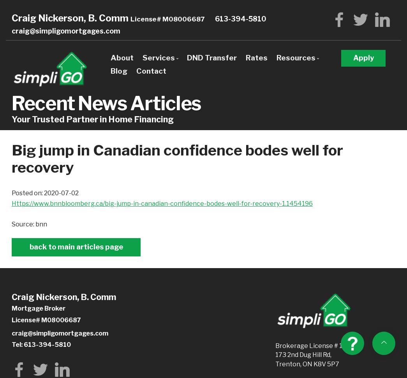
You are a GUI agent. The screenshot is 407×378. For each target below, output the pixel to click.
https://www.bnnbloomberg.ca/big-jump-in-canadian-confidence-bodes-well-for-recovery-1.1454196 (162, 203)
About (122, 57)
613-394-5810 (240, 19)
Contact (151, 71)
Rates (257, 57)
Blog (119, 71)
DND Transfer (212, 57)
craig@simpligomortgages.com (66, 31)
